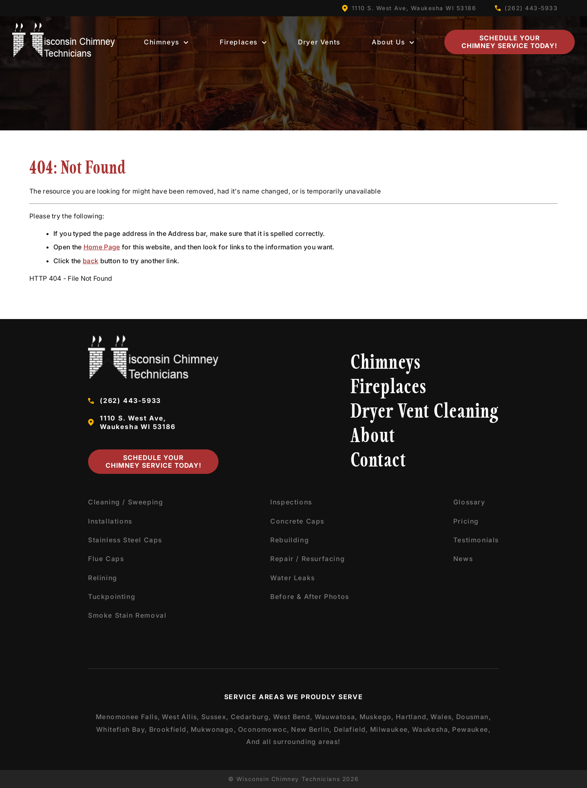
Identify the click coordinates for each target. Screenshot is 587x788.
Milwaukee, (390, 729)
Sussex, (215, 717)
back (90, 261)
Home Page (102, 247)
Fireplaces (243, 42)
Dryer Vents (319, 42)
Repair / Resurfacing (307, 559)
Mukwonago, (213, 729)
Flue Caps (106, 559)
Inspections (291, 502)
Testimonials (476, 540)
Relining (102, 578)
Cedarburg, (251, 717)
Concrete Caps (297, 521)
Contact (378, 461)
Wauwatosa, (336, 717)
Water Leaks (292, 578)
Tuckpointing (111, 596)
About (373, 437)
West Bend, (293, 717)
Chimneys (166, 42)
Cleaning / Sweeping (125, 502)
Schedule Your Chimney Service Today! (509, 42)
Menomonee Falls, (128, 717)
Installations (110, 521)
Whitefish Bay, (122, 729)
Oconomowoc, (263, 729)
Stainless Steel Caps (125, 540)
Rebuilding (289, 540)
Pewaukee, (471, 729)
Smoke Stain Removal (127, 615)
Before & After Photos (309, 596)
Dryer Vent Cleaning (425, 412)
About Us (393, 42)
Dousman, (473, 717)
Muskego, (377, 717)
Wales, (442, 717)
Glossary (469, 502)
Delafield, (351, 729)
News (463, 559)
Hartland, (412, 717)
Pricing (466, 521)
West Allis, (180, 717)
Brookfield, (169, 729)
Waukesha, (431, 729)
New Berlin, (311, 729)
